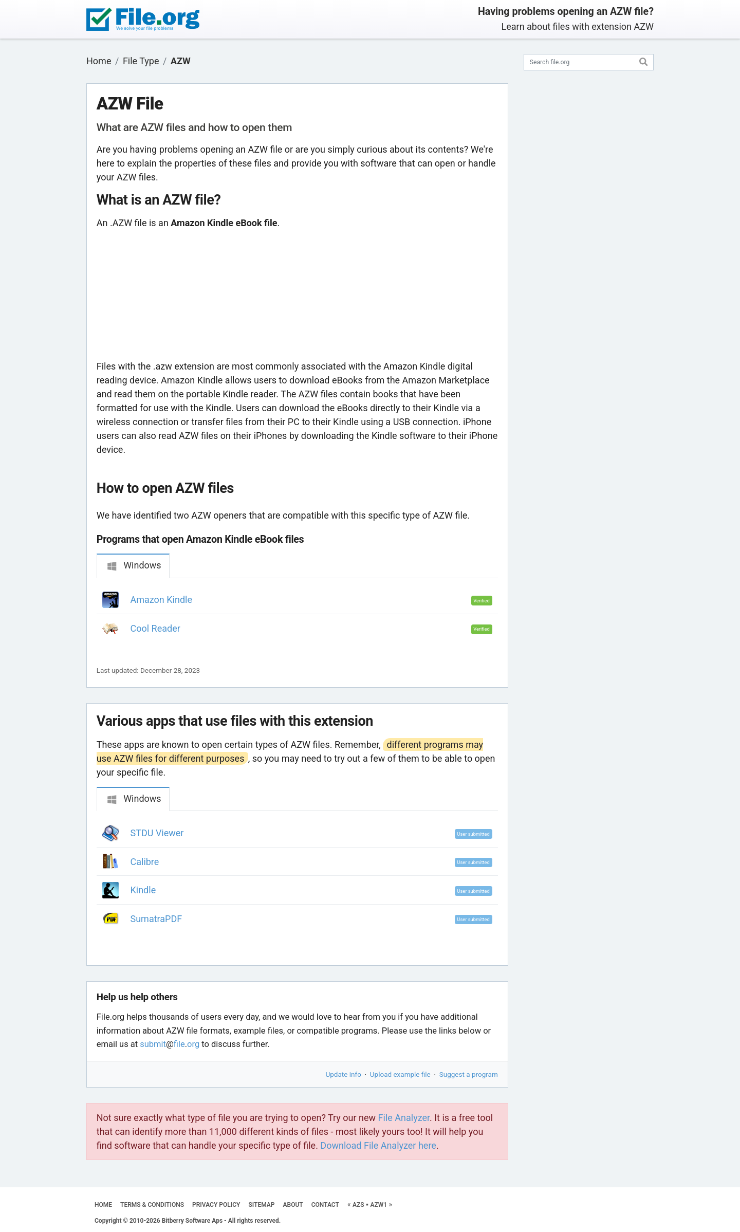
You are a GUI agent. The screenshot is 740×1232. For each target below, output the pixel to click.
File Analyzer (404, 1117)
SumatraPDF (156, 918)
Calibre (145, 861)
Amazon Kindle (161, 599)
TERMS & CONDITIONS (152, 1204)
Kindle (143, 890)
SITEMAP (261, 1204)
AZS (358, 1204)
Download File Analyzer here (378, 1145)
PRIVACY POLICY (216, 1204)
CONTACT (325, 1204)
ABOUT (293, 1204)
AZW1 (378, 1204)
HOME (103, 1204)
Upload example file (400, 1074)
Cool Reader (155, 628)
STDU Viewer (157, 833)
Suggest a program (468, 1074)
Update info (343, 1074)
